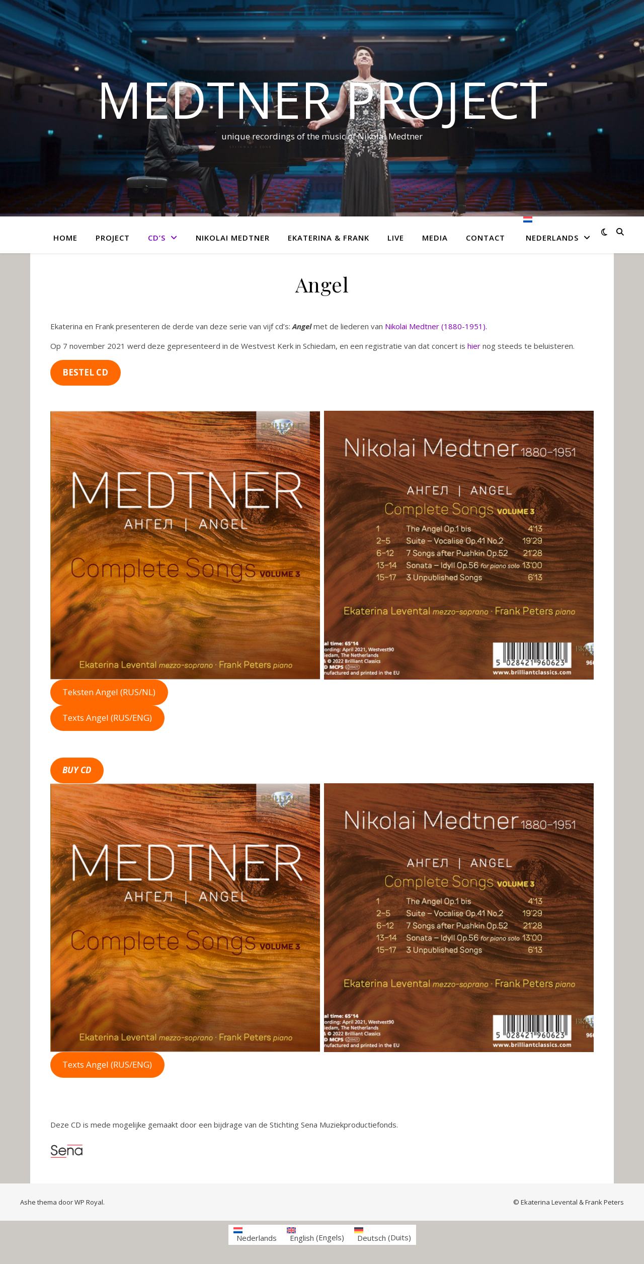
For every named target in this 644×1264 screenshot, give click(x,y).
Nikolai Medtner (233, 238)
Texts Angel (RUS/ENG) (107, 717)
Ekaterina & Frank (328, 238)
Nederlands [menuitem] (256, 1238)
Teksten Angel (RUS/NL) (108, 692)
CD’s (157, 238)
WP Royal (88, 1202)
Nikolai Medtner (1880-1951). (436, 326)
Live (395, 238)
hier (473, 346)
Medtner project (322, 99)
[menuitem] (553, 234)
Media (435, 238)
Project (113, 238)
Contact (485, 238)
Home (65, 238)
